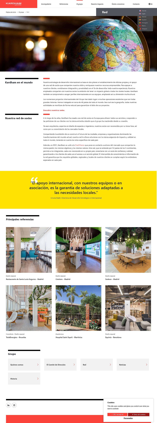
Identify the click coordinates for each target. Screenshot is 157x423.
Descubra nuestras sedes (53, 110)
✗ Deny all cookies (138, 414)
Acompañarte (46, 4)
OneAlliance (79, 145)
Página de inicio (11, 12)
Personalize (128, 418)
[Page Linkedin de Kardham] (9, 405)
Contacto (136, 4)
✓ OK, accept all (117, 414)
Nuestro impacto (97, 4)
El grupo (80, 4)
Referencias (64, 4)
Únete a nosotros (118, 4)
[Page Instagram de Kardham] (15, 405)
